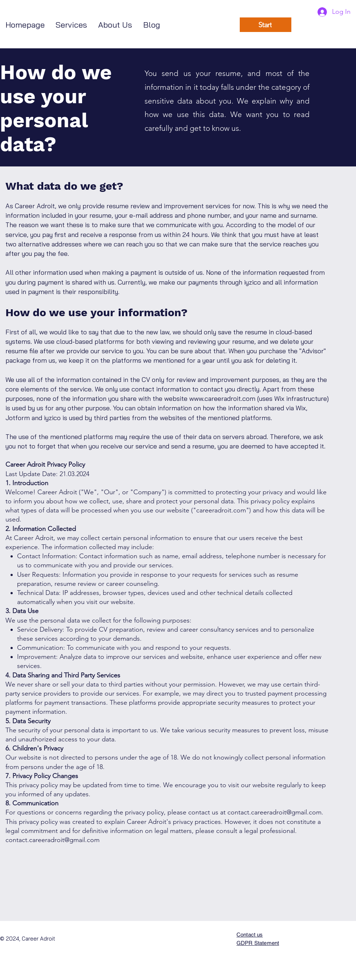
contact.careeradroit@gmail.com (274, 812)
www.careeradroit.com (222, 398)
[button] (71, 25)
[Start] (265, 24)
